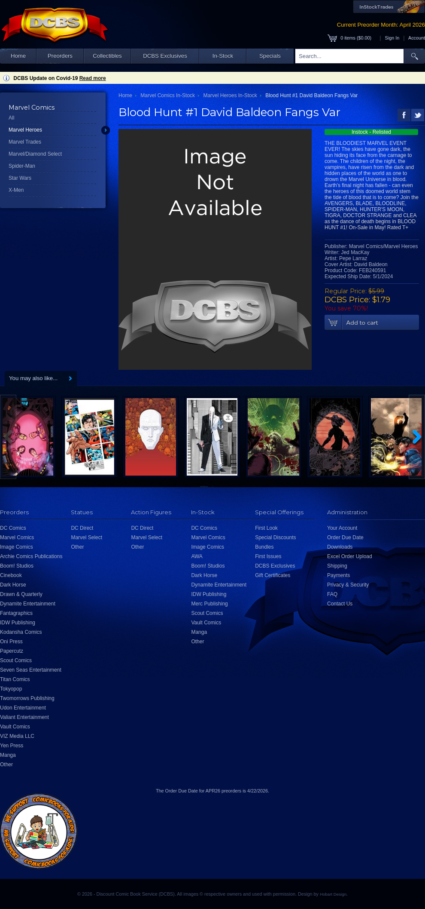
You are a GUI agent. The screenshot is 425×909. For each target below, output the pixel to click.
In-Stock (222, 55)
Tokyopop (11, 689)
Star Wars (20, 178)
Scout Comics (16, 660)
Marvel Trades (25, 142)
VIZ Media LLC (17, 736)
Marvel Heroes (25, 130)
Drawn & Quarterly (21, 594)
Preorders (60, 55)
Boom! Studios (16, 566)
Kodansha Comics (21, 632)
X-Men (16, 190)
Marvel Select (86, 537)
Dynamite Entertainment (27, 604)
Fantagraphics (16, 613)
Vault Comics (15, 727)
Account (416, 37)
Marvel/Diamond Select (35, 154)
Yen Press (11, 746)
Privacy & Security (348, 585)
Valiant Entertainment (24, 717)
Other (6, 765)
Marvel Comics (17, 537)
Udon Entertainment (23, 708)
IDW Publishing (17, 623)
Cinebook (11, 575)
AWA (196, 556)
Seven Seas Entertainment (30, 670)
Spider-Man (22, 166)
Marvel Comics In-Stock (167, 95)
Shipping (337, 566)
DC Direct (82, 528)
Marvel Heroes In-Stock (230, 95)
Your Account (342, 528)
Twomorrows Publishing (27, 698)
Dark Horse (13, 585)
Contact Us (339, 604)
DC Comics (13, 528)
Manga (8, 755)
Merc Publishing (209, 604)
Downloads (339, 547)
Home (18, 55)
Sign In (392, 37)
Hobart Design (333, 894)
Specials (270, 55)
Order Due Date (345, 537)
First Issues (268, 556)
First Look (266, 528)
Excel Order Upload (349, 556)
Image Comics (16, 547)
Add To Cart (372, 322)
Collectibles (107, 55)
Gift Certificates (272, 575)
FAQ (332, 594)
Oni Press (11, 642)
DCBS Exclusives (165, 55)
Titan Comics (15, 679)
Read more (92, 78)
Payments (338, 575)
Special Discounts (275, 537)
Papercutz (11, 651)
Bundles (264, 547)
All (11, 118)
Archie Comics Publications (31, 556)
